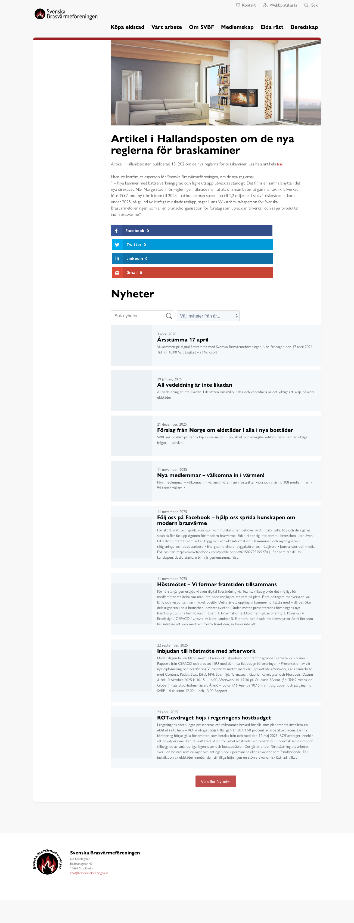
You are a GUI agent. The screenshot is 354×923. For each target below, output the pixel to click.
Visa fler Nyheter (216, 739)
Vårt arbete (166, 26)
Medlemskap (237, 26)
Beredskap (304, 26)
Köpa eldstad (127, 26)
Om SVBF (201, 26)
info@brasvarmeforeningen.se (89, 830)
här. (280, 164)
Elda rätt (272, 26)
